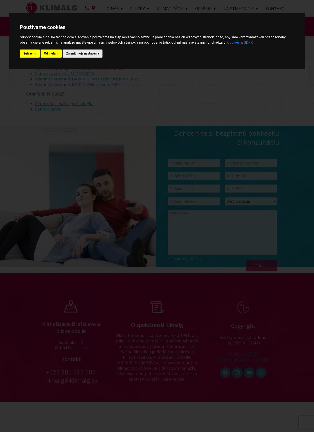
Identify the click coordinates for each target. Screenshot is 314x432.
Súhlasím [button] (29, 53)
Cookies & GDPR (240, 42)
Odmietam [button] (51, 53)
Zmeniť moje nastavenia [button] (82, 53)
